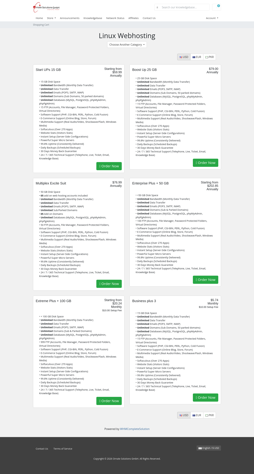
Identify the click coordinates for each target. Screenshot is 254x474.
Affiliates (134, 18)
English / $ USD (208, 448)
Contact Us (149, 18)
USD (183, 57)
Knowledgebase (92, 18)
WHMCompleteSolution (135, 429)
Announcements (69, 18)
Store (50, 18)
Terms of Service (63, 448)
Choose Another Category (125, 44)
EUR (197, 57)
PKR (209, 57)
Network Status (115, 18)
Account (211, 18)
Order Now (109, 166)
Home (39, 18)
